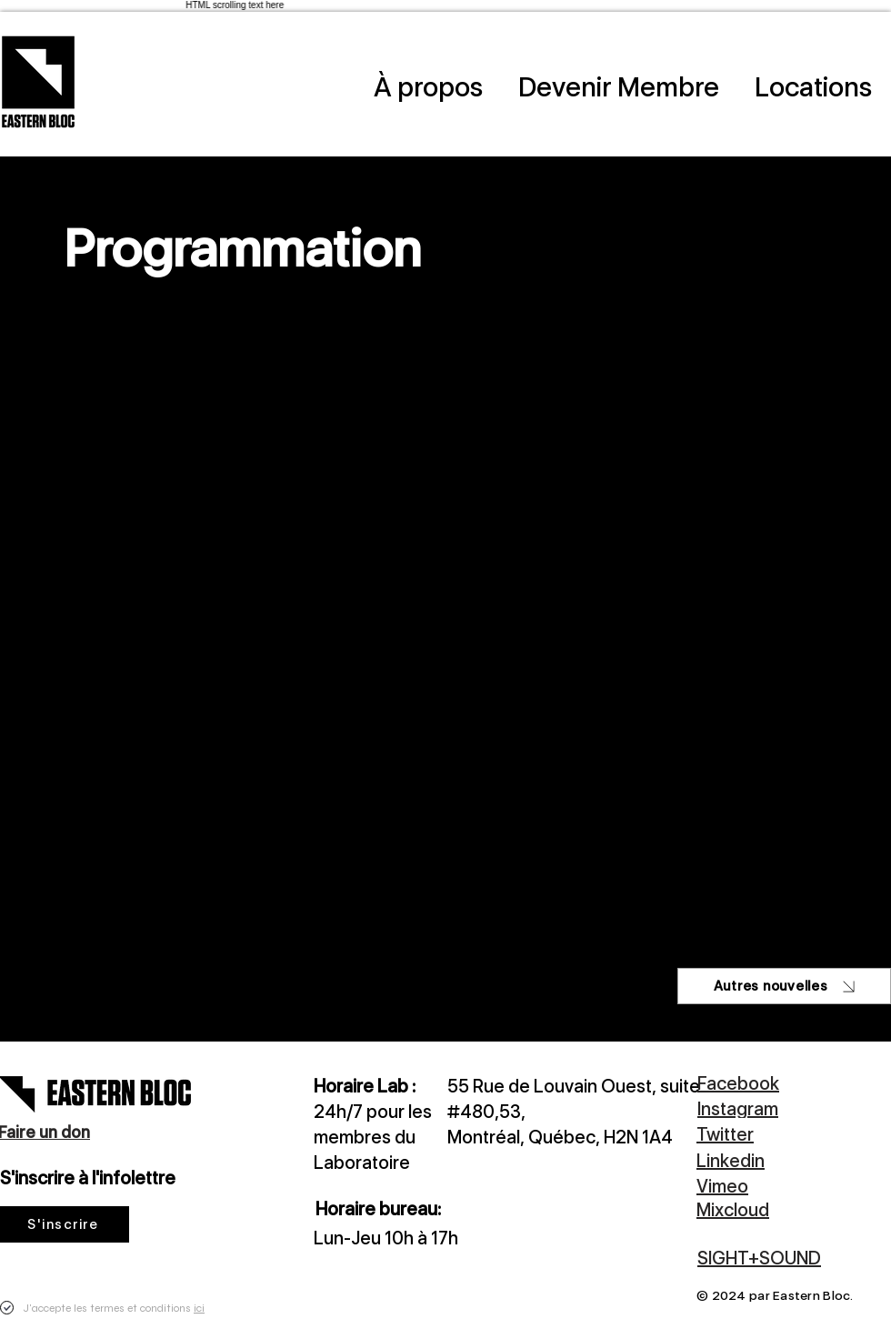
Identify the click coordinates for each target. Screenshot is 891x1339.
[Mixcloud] (772, 1209)
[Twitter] (772, 1133)
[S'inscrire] (64, 1224)
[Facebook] (773, 1082)
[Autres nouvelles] (784, 986)
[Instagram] (793, 1108)
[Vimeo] (772, 1185)
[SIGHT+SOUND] (784, 1257)
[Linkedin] (772, 1160)
